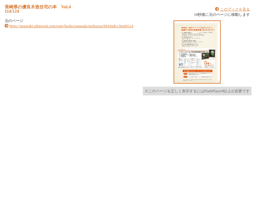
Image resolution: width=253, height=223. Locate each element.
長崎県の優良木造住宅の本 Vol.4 (38, 6)
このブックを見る (235, 9)
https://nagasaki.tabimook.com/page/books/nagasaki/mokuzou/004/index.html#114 (71, 26)
